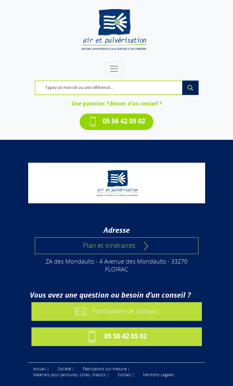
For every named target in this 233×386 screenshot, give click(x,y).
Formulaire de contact (116, 311)
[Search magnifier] (190, 88)
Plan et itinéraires (116, 245)
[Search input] (118, 87)
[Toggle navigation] (114, 68)
